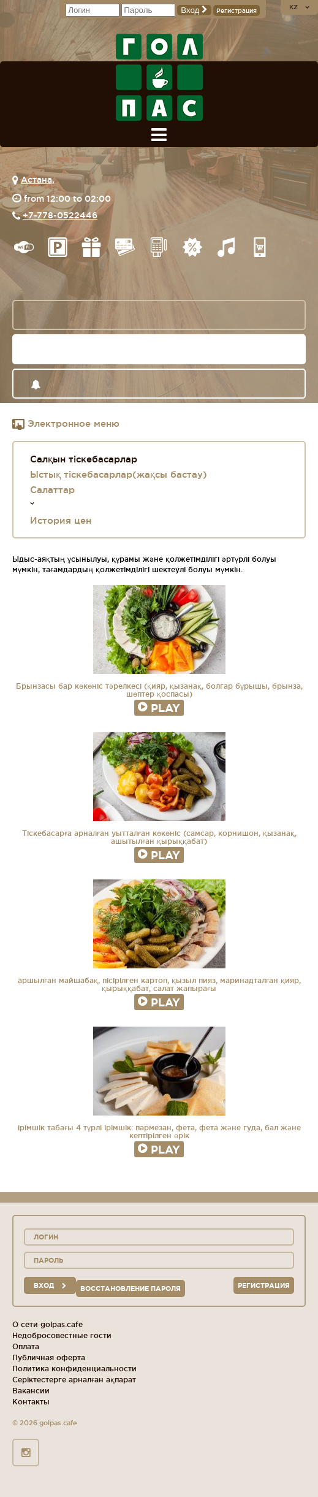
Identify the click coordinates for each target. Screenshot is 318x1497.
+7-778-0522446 (60, 215)
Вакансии (31, 1391)
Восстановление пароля (130, 1288)
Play (159, 708)
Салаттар (52, 489)
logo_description (159, 77)
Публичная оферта (48, 1357)
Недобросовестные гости (62, 1335)
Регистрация (236, 10)
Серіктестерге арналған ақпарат (74, 1380)
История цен (60, 520)
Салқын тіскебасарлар (83, 459)
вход (50, 1285)
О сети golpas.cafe (47, 1324)
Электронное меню (65, 424)
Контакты (31, 1402)
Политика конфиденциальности (74, 1369)
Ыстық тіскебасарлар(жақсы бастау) (118, 474)
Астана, (38, 180)
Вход (194, 10)
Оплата (25, 1346)
